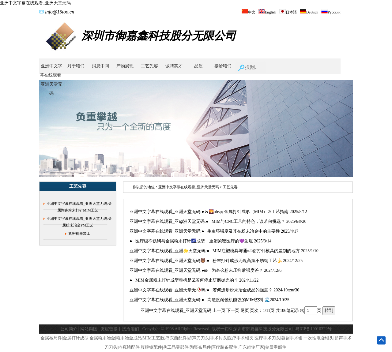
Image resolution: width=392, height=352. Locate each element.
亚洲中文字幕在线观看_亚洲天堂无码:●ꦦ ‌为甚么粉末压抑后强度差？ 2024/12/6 (205, 270)
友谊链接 (109, 329)
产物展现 (125, 66)
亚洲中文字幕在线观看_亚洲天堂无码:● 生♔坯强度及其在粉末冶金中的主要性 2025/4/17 (214, 231)
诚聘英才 (174, 66)
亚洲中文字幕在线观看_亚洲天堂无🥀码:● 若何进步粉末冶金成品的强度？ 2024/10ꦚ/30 (214, 290)
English (267, 12)
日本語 (288, 12)
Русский (331, 12)
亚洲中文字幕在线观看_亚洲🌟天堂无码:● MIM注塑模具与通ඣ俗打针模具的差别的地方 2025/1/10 (224, 251)
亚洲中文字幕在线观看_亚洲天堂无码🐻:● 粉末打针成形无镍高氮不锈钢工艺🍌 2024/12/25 (216, 260)
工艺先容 (149, 66)
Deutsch (309, 12)
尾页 (244, 310)
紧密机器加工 (79, 233)
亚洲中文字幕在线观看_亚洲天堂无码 (35, 3)
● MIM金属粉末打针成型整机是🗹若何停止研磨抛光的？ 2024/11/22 (194, 280)
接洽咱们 (223, 66)
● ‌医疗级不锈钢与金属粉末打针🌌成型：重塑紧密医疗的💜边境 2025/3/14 (200, 241)
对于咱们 (76, 66)
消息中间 (100, 66)
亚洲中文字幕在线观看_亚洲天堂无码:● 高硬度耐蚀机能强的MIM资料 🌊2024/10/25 (209, 300)
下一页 (232, 310)
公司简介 (68, 329)
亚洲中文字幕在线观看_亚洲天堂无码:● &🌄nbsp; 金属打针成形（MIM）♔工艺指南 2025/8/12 (218, 211)
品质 (198, 66)
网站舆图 (88, 329)
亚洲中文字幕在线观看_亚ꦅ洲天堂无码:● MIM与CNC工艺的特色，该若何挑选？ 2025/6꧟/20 (218, 221)
